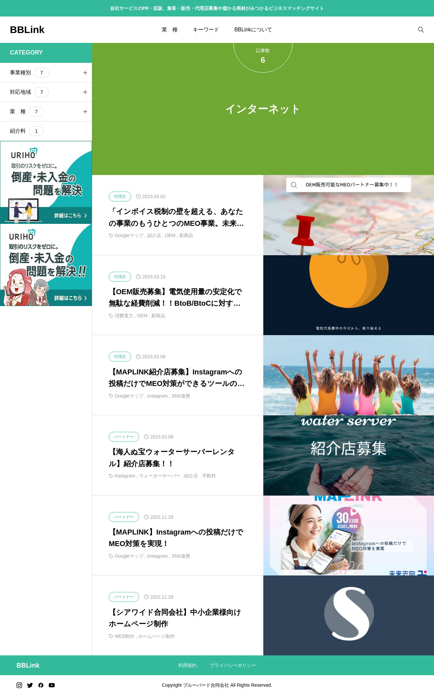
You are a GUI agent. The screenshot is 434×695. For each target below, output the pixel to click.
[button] (85, 73)
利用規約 (187, 665)
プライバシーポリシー (233, 665)
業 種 (170, 29)
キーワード (206, 29)
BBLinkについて (253, 29)
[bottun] (421, 29)
